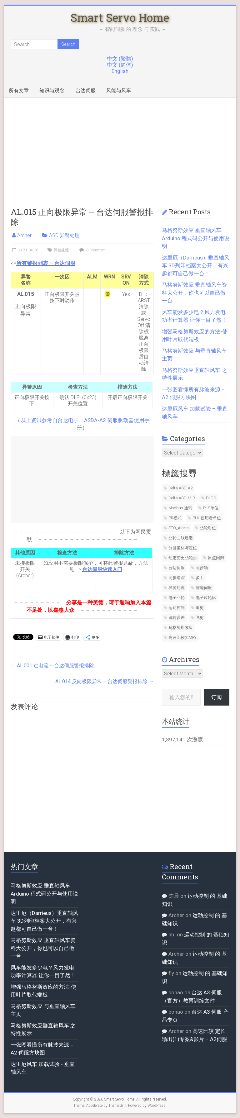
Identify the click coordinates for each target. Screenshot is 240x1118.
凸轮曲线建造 (180, 537)
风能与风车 (118, 90)
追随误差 (176, 617)
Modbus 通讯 (180, 508)
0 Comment (92, 250)
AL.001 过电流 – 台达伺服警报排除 (52, 665)
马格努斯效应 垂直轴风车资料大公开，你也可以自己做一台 (194, 293)
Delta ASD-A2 (180, 488)
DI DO (211, 498)
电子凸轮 (176, 597)
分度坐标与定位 (182, 547)
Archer (24, 235)
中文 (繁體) (120, 58)
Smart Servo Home (120, 17)
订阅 (216, 697)
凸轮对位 (208, 528)
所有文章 (19, 90)
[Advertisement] (120, 144)
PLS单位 (210, 508)
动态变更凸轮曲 (182, 557)
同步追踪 (176, 577)
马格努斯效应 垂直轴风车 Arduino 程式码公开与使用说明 (195, 238)
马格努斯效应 (180, 627)
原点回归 (216, 557)
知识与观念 (51, 90)
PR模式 (175, 518)
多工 (200, 577)
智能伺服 (204, 587)
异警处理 (61, 250)
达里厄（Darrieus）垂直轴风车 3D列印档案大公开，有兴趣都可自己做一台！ (195, 266)
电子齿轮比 (206, 597)
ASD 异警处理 (64, 235)
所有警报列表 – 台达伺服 (45, 263)
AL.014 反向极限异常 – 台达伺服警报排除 (104, 681)
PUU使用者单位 (206, 518)
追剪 (200, 607)
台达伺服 (86, 90)
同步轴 (202, 567)
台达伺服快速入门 (102, 569)
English (120, 71)
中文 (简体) (120, 65)
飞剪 (200, 617)
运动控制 (176, 607)
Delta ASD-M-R (181, 498)
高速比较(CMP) (182, 637)
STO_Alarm (178, 528)
